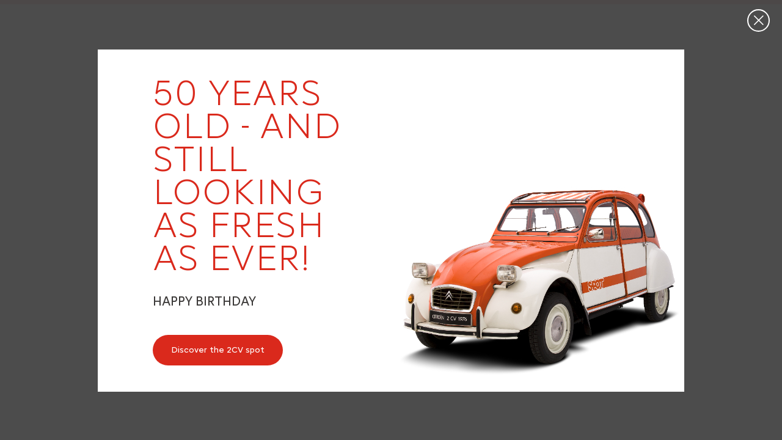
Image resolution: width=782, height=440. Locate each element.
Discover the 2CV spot (218, 350)
